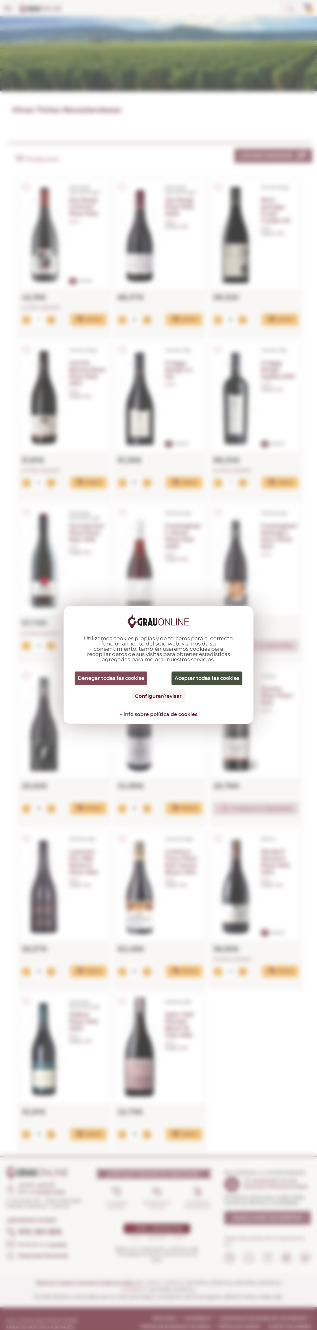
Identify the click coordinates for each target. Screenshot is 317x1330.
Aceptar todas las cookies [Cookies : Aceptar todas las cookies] (207, 678)
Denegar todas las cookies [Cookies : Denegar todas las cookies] (111, 678)
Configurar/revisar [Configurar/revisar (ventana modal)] (158, 696)
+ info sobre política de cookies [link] (158, 714)
